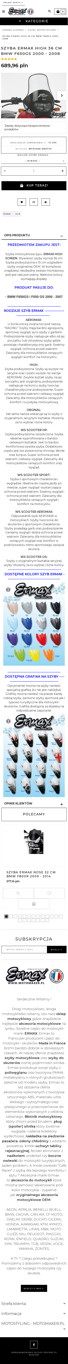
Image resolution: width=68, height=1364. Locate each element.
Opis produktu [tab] (17, 235)
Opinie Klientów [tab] (18, 803)
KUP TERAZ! (34, 186)
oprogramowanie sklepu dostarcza (34, 1352)
